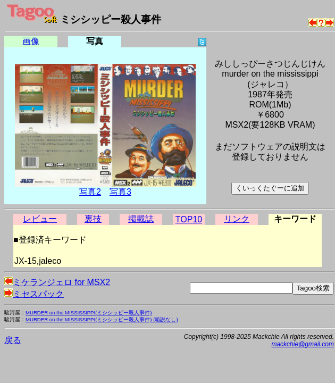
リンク (236, 218)
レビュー (40, 218)
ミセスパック (34, 293)
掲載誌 (141, 218)
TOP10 (188, 219)
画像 (30, 41)
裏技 (93, 218)
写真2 (90, 191)
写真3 (120, 191)
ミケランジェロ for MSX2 (57, 282)
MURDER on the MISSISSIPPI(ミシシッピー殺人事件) (89, 312)
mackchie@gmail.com (302, 344)
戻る (12, 340)
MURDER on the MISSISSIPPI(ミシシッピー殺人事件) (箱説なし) (102, 319)
